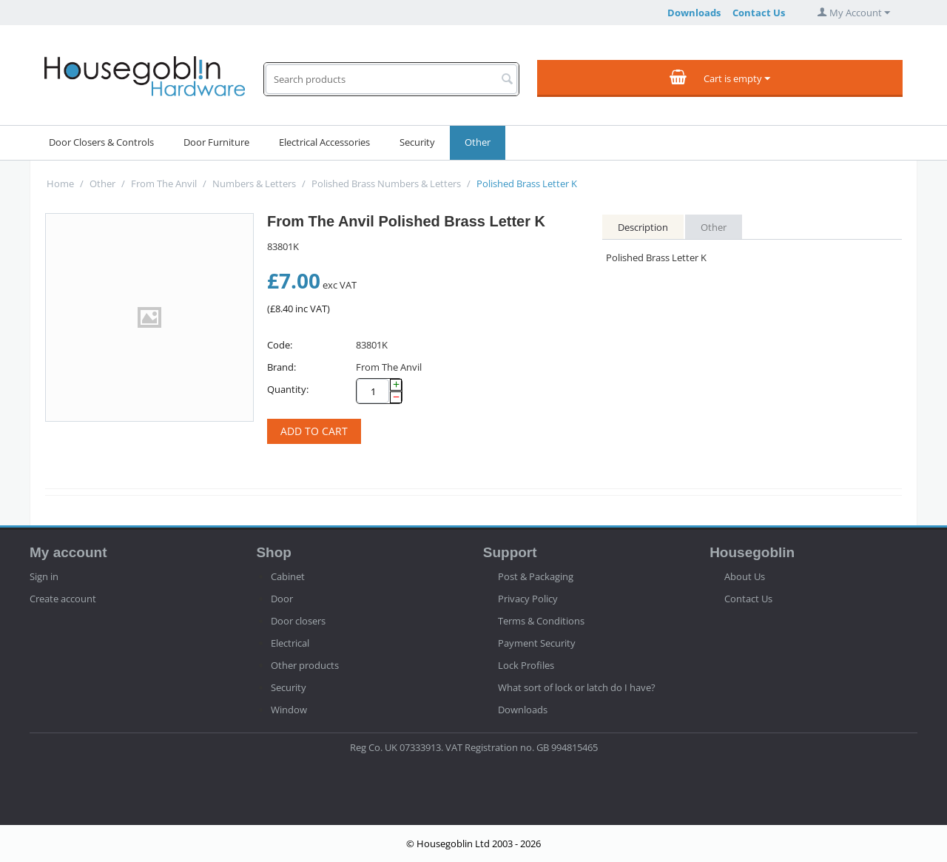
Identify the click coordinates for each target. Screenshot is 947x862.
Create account (63, 598)
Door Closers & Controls (101, 142)
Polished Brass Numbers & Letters (386, 183)
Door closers (298, 620)
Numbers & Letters (254, 183)
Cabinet (288, 576)
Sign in (44, 576)
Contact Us (758, 12)
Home (60, 183)
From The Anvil (164, 183)
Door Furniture (216, 142)
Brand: (281, 367)
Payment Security (537, 643)
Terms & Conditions (541, 620)
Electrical (290, 643)
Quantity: (288, 389)
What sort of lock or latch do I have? (577, 687)
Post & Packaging (535, 576)
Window (289, 709)
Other (478, 142)
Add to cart (314, 431)
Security (417, 142)
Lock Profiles (526, 665)
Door (282, 598)
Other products (305, 665)
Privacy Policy (528, 598)
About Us (744, 576)
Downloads (694, 12)
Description (643, 227)
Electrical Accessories (324, 142)
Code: (279, 344)
